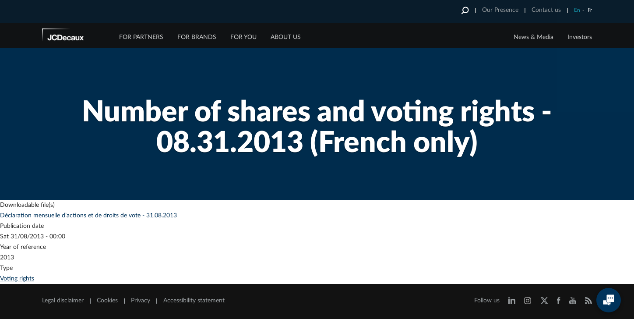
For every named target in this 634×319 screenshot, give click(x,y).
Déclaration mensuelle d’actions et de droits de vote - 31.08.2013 (88, 216)
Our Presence (500, 10)
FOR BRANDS (196, 37)
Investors (579, 37)
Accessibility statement (194, 301)
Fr (590, 10)
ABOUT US (286, 37)
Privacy (140, 301)
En (577, 10)
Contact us (546, 10)
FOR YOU (243, 37)
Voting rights (17, 279)
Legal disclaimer (63, 301)
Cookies (107, 301)
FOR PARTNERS (141, 37)
